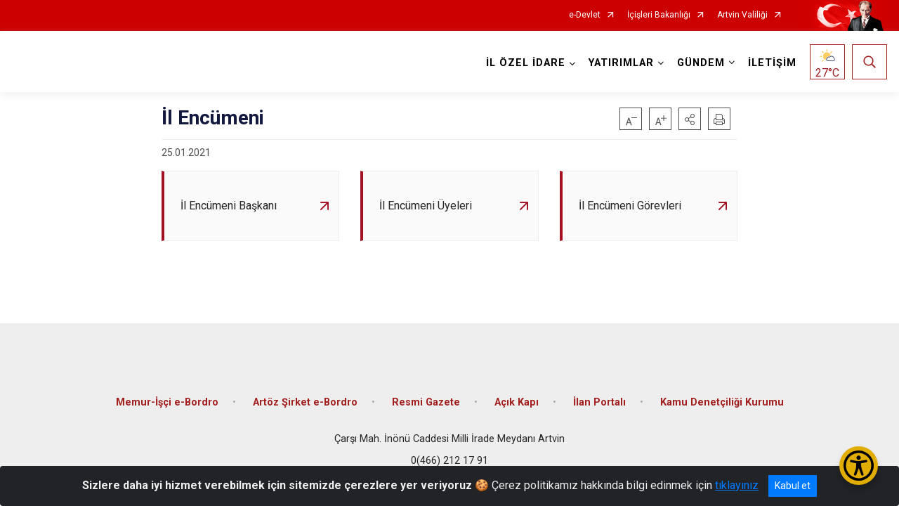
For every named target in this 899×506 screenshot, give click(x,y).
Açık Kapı (516, 402)
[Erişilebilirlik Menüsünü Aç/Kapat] (858, 465)
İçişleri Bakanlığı (658, 15)
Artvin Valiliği (742, 15)
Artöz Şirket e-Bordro (305, 402)
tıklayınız (737, 485)
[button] (689, 119)
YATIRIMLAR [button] (621, 63)
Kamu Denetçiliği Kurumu (722, 402)
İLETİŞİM (772, 63)
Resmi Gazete (426, 402)
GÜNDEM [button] (701, 63)
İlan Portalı (599, 402)
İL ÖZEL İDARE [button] (525, 63)
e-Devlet (585, 15)
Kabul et (793, 485)
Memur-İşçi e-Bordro (167, 402)
